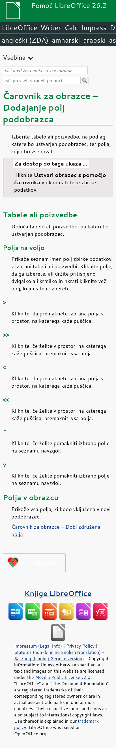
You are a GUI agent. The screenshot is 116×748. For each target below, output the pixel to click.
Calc (71, 27)
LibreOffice (19, 27)
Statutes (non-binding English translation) (57, 652)
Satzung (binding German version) (49, 658)
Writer (50, 27)
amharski (66, 40)
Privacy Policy (80, 646)
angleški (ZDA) (25, 40)
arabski (94, 40)
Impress (94, 27)
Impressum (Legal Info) (38, 646)
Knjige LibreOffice (57, 593)
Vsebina (14, 57)
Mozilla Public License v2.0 (63, 677)
